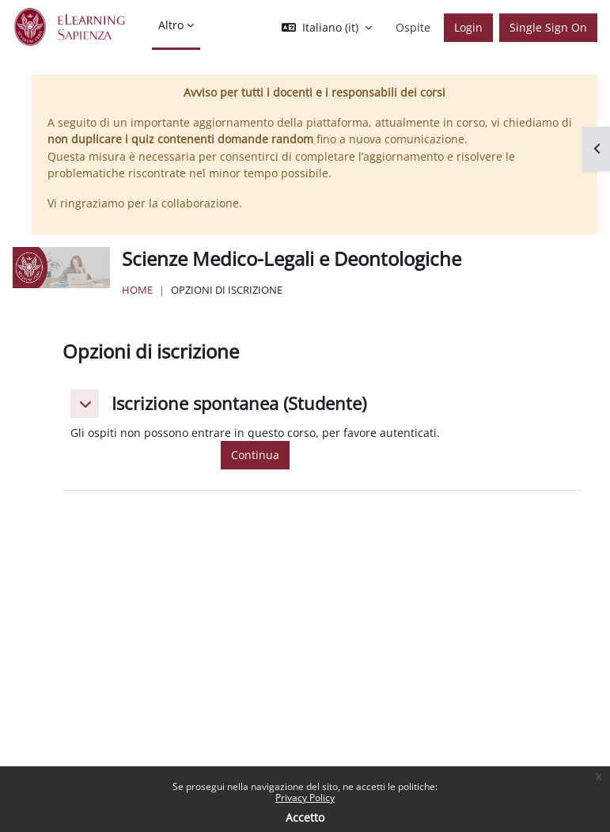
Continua (255, 454)
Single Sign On (548, 27)
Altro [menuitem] (171, 24)
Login (468, 27)
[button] (326, 27)
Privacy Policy (305, 797)
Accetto (305, 817)
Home (137, 290)
